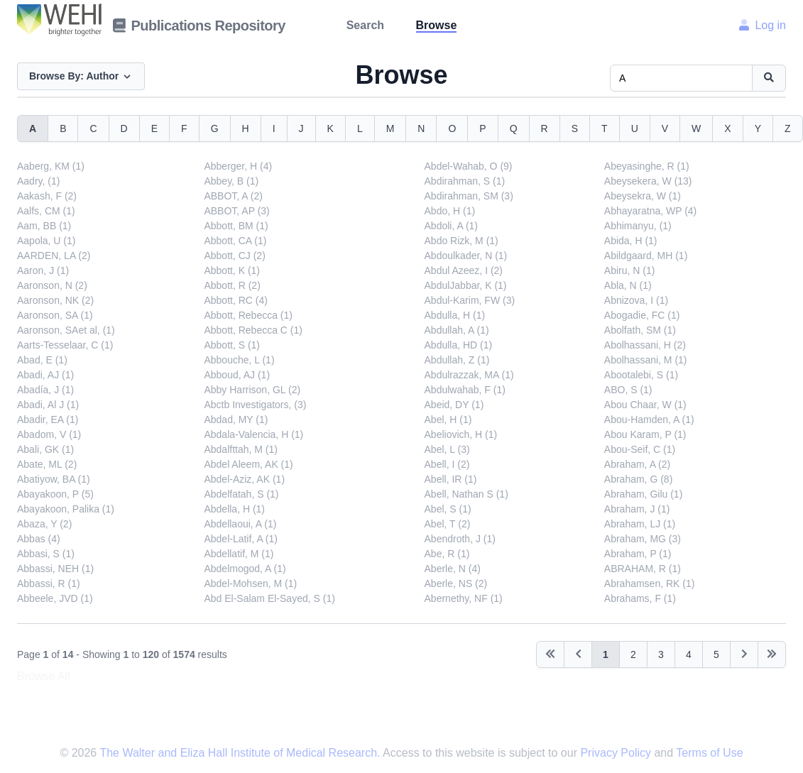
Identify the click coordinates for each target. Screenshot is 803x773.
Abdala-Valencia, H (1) (253, 434)
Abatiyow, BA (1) (53, 479)
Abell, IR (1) (451, 479)
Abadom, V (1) (49, 434)
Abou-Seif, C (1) (639, 449)
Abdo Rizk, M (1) (461, 240)
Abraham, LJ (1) (639, 524)
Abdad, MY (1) (236, 419)
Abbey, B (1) (231, 181)
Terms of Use (709, 753)
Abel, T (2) (448, 524)
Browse (436, 25)
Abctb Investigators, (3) (255, 404)
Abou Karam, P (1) (645, 434)
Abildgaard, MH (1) (646, 255)
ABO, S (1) (628, 389)
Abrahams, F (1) (640, 598)
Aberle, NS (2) (456, 583)
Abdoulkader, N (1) (466, 255)
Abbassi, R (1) (48, 583)
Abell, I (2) (447, 464)
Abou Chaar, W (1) (645, 404)
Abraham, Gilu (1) (643, 494)
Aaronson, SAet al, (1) (66, 330)
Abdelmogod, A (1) (244, 568)
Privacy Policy (617, 753)
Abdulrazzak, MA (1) (469, 374)
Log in (762, 25)
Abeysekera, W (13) (648, 181)
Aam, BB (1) (44, 225)
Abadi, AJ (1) (45, 374)
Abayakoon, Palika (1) (65, 509)
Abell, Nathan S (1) (466, 494)
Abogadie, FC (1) (642, 315)
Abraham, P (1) (638, 553)
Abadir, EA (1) (47, 419)
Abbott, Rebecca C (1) (253, 330)
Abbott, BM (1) (236, 225)
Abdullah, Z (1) (457, 360)
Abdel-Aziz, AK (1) (244, 479)
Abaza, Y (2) (44, 524)
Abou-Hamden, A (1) (649, 419)
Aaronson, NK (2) (55, 300)
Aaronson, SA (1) (55, 315)
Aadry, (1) (38, 181)
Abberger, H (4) (238, 166)
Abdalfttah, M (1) (241, 449)
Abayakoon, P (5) (55, 494)
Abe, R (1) (447, 553)
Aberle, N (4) (453, 568)
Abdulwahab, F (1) (465, 389)
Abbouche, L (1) (239, 360)
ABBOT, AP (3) (236, 210)
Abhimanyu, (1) (638, 225)
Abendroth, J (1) (460, 538)
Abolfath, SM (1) (640, 330)
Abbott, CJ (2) (234, 255)
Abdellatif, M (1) (238, 553)
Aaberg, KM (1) (50, 166)
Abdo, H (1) (450, 210)
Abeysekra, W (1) (642, 196)
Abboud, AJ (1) (237, 374)
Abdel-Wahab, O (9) (469, 166)
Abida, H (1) (630, 240)
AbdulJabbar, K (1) (466, 285)
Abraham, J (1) (637, 509)
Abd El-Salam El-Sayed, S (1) (269, 598)
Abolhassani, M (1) (645, 360)
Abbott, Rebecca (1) (248, 315)
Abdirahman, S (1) (465, 181)
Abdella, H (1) (234, 509)
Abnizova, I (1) (636, 300)
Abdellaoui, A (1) (240, 524)
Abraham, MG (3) (642, 538)
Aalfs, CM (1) (46, 210)
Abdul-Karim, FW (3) (470, 300)
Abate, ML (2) (47, 464)
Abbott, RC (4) (235, 300)
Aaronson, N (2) (52, 285)
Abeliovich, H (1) (461, 434)
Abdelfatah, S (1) (241, 494)
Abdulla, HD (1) (459, 345)
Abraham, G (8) (638, 479)
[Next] (744, 654)
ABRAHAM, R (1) (642, 568)
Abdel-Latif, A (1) (241, 538)
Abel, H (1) (448, 419)
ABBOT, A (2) (233, 196)
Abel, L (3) (447, 449)
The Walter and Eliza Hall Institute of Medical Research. (240, 753)
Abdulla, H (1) (455, 315)
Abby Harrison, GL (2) (252, 389)
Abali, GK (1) (45, 449)
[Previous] (550, 654)
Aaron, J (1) (43, 270)
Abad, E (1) (42, 360)
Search (365, 25)
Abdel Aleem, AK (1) (248, 464)
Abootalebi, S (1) (641, 374)
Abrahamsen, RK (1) (649, 583)
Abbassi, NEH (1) (55, 568)
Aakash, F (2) (47, 196)
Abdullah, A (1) (457, 330)
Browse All (43, 676)
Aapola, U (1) (46, 240)
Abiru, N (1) (629, 270)
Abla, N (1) (628, 285)
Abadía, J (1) (45, 389)
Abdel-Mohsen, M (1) (250, 583)
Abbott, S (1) (232, 345)
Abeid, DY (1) (454, 404)
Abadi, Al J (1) (48, 404)
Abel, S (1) (448, 509)
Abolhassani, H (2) (645, 345)
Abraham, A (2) (637, 464)
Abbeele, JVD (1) (55, 598)
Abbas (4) (38, 538)
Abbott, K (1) (232, 270)
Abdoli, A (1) (452, 225)
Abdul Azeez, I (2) (464, 270)
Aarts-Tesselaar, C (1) (65, 345)
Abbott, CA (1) (235, 240)
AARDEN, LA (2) (53, 255)
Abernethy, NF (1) (464, 598)
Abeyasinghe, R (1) (646, 166)
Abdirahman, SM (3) (469, 196)
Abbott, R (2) (232, 285)
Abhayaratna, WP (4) (650, 210)
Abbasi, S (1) (46, 553)
